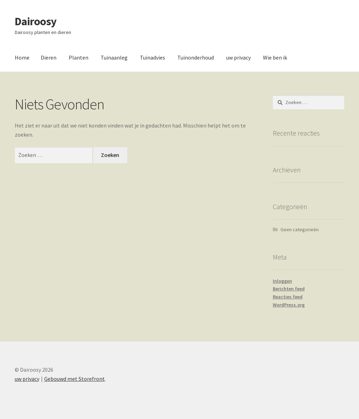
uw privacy (238, 57)
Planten (78, 57)
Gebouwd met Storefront (74, 378)
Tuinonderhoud (195, 57)
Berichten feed (289, 289)
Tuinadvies (152, 57)
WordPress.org (289, 305)
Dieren (48, 57)
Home (22, 57)
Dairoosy (35, 21)
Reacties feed (288, 297)
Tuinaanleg (114, 57)
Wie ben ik (275, 57)
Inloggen (282, 281)
